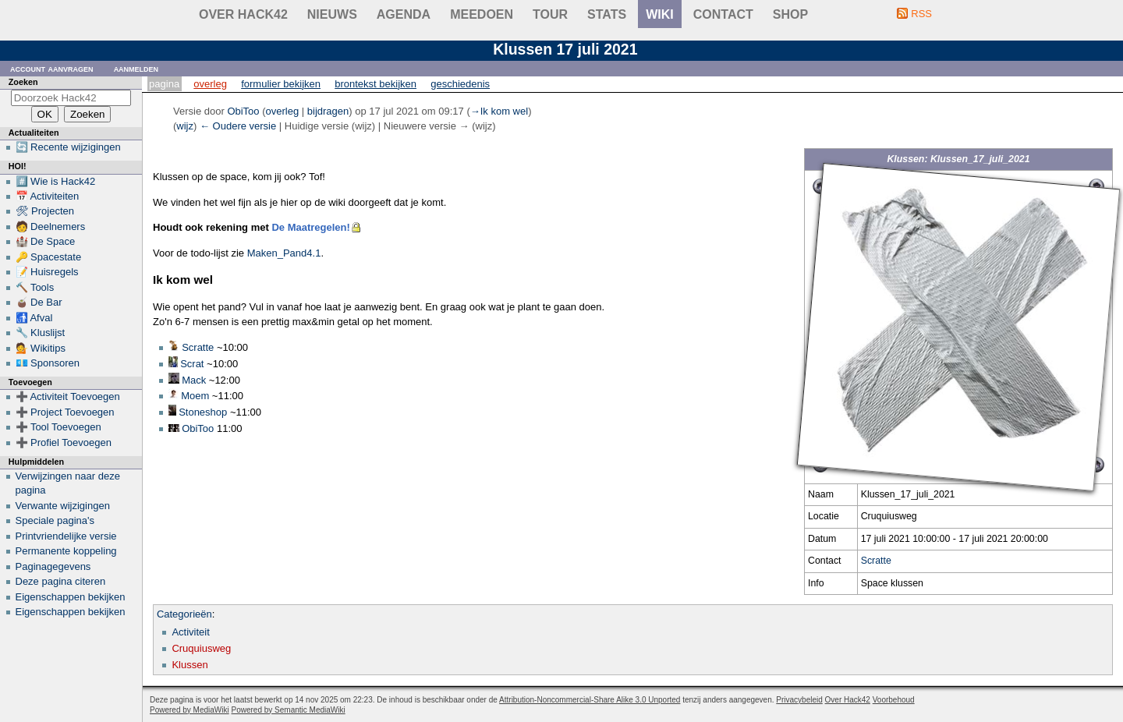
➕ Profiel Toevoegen (64, 442)
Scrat (192, 364)
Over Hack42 (243, 14)
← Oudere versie (238, 126)
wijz (184, 126)
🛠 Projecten (45, 211)
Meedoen (481, 14)
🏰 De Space (46, 241)
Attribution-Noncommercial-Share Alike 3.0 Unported (589, 699)
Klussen (189, 665)
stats (606, 14)
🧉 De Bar (39, 302)
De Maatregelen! (310, 227)
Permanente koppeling (66, 551)
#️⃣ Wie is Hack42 (56, 181)
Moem (195, 396)
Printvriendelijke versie (66, 536)
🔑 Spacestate (49, 257)
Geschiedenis (460, 84)
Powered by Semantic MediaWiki (288, 710)
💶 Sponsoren (48, 363)
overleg (282, 111)
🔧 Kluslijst (41, 332)
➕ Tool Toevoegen (58, 427)
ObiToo (198, 428)
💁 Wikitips (41, 348)
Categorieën (184, 614)
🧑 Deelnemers (51, 226)
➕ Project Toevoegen (65, 412)
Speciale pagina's (55, 520)
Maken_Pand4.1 (284, 253)
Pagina (164, 84)
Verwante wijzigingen (63, 505)
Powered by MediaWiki (189, 710)
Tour (550, 14)
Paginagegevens (53, 566)
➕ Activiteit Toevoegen (68, 396)
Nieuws (332, 14)
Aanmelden (136, 68)
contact (723, 14)
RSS (921, 13)
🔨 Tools (35, 287)
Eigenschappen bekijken (71, 597)
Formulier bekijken (281, 84)
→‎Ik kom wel (499, 111)
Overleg (210, 84)
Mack (194, 380)
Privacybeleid (799, 699)
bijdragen (328, 111)
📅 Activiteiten (48, 196)
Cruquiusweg (201, 648)
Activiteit (190, 632)
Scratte (876, 560)
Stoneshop (203, 412)
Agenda (403, 14)
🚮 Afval (34, 318)
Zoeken (23, 82)
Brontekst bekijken (375, 84)
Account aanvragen (52, 68)
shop (790, 14)
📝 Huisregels (47, 272)
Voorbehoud (894, 699)
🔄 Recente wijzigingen (68, 147)
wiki (660, 14)
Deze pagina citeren (61, 581)
